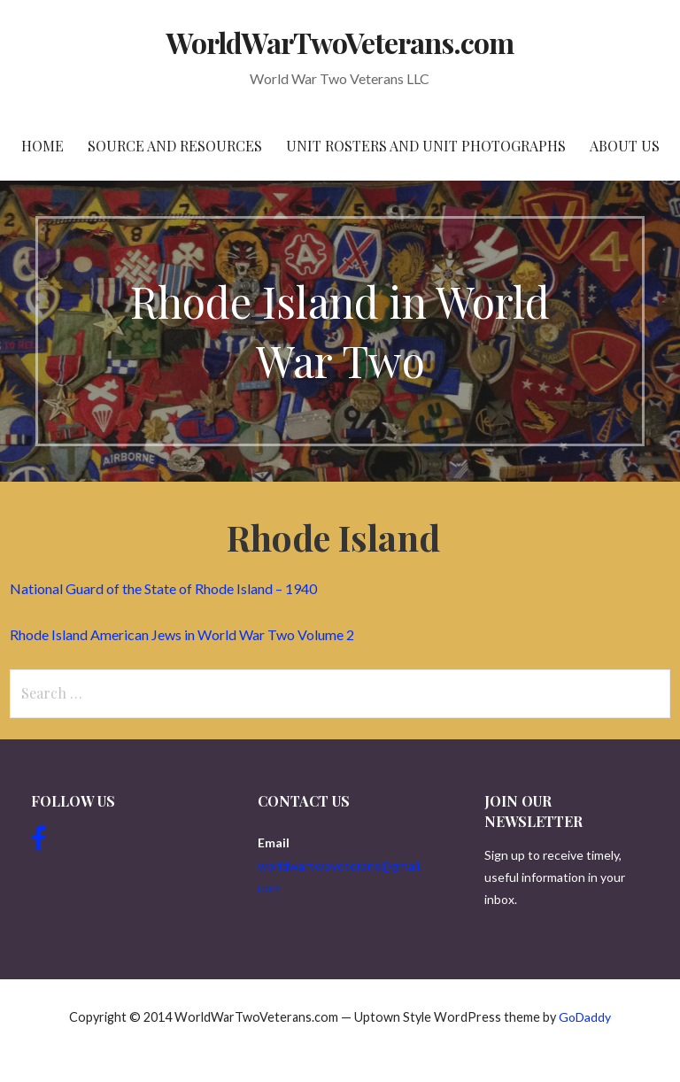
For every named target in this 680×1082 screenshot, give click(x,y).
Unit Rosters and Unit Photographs (426, 145)
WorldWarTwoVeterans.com (340, 42)
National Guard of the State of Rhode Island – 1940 (163, 588)
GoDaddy (585, 1016)
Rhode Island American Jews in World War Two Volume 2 (182, 634)
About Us (625, 145)
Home (42, 145)
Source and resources (175, 145)
